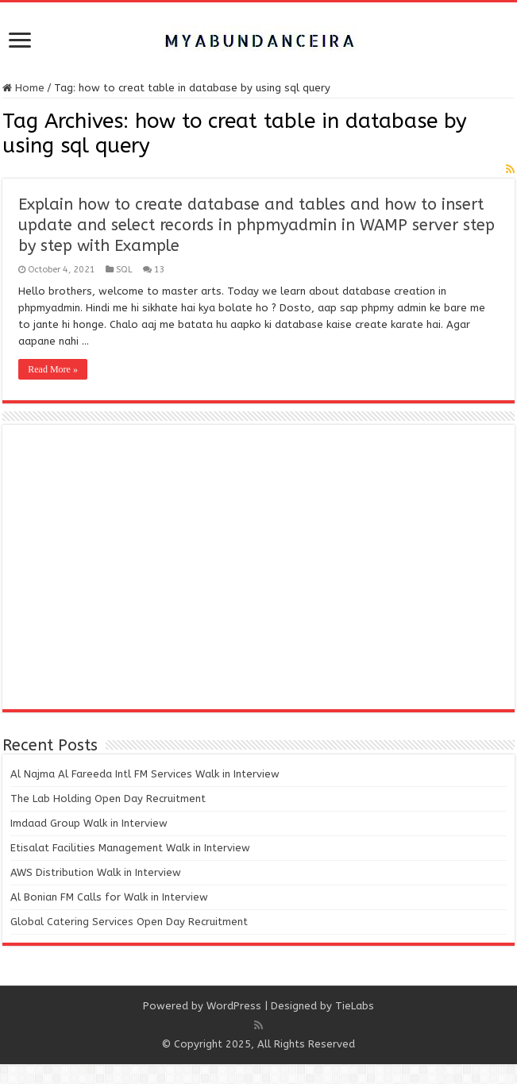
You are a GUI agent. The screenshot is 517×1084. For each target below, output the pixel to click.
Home (23, 88)
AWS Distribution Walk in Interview (95, 872)
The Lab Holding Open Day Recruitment (108, 798)
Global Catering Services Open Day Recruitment (129, 922)
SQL (124, 269)
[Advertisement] (258, 568)
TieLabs (354, 1006)
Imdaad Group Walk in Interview (89, 823)
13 (159, 269)
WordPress (233, 1006)
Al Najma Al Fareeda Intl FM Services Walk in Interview (145, 774)
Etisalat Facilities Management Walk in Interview (130, 848)
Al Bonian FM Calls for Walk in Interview (109, 897)
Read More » (53, 369)
